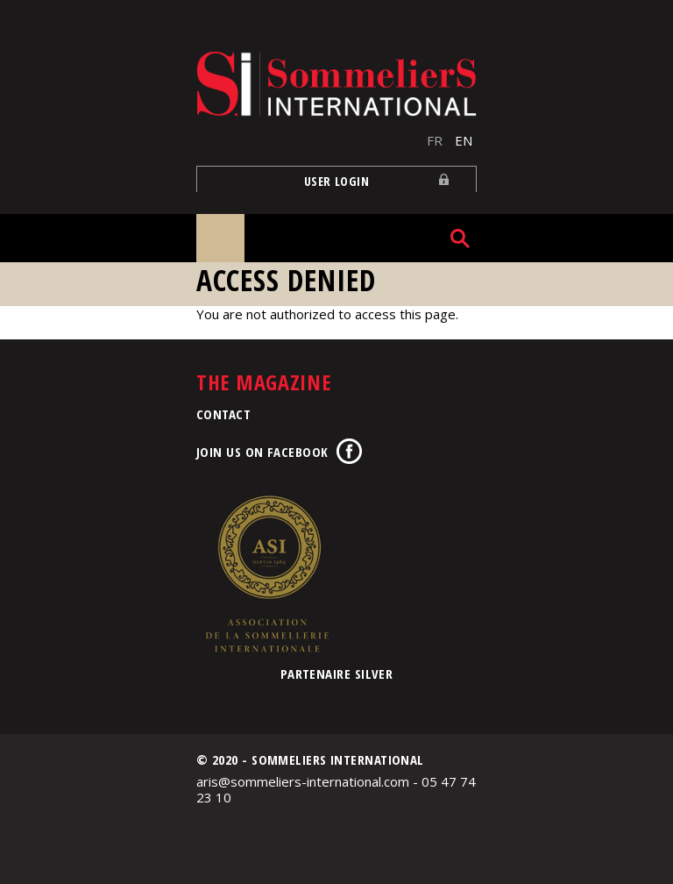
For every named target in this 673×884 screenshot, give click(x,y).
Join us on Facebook (262, 451)
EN (463, 140)
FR (435, 140)
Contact (223, 414)
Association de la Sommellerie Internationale (266, 573)
